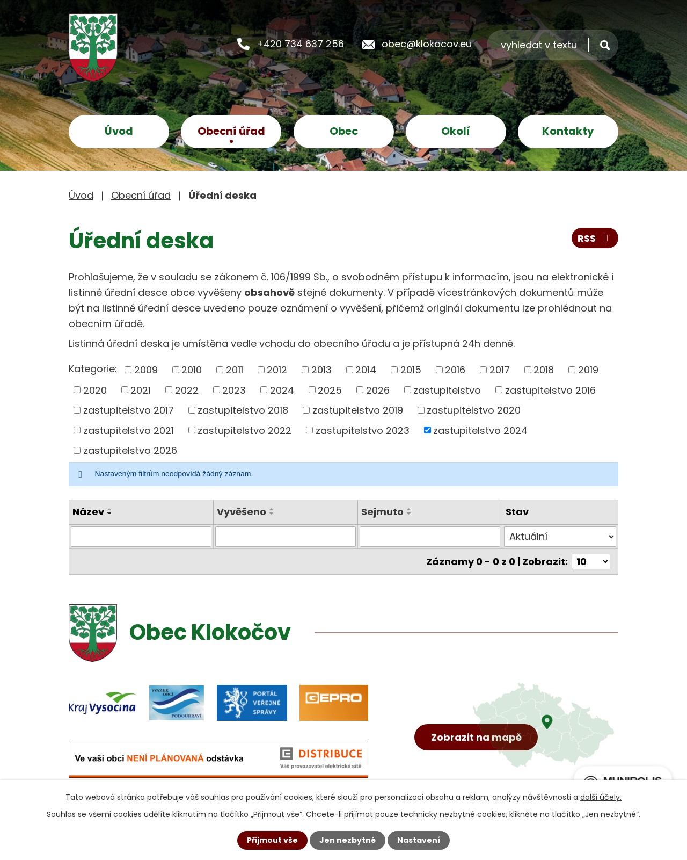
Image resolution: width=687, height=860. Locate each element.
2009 (146, 370)
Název (88, 511)
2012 (277, 370)
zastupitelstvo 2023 (363, 430)
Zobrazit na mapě (476, 737)
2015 (410, 370)
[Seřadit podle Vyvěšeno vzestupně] (272, 509)
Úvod (119, 131)
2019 (588, 370)
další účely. (601, 797)
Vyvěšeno (241, 511)
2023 (234, 389)
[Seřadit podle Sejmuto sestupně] (409, 513)
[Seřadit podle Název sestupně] (110, 513)
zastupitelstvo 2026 (130, 450)
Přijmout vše (272, 840)
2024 (282, 389)
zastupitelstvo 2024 (480, 430)
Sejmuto (382, 511)
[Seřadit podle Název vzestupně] (110, 509)
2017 (499, 370)
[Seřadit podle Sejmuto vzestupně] (409, 509)
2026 (378, 389)
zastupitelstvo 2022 (244, 430)
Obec (344, 131)
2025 (330, 389)
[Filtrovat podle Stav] (560, 536)
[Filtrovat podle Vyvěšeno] (285, 536)
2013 (321, 370)
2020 (95, 389)
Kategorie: (93, 368)
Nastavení (418, 840)
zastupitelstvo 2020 (474, 410)
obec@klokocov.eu (427, 43)
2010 (191, 370)
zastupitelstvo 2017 (128, 410)
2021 (140, 389)
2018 (543, 370)
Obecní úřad (231, 131)
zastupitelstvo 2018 (243, 410)
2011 (234, 370)
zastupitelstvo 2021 (128, 430)
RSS (595, 238)
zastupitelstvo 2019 (357, 410)
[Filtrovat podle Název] (141, 536)
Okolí (455, 131)
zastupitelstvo (447, 389)
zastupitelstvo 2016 (550, 389)
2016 (455, 370)
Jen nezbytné (347, 840)
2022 (187, 389)
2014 (365, 370)
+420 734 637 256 (300, 43)
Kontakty (568, 131)
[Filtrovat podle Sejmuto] (430, 536)
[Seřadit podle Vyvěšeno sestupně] (272, 513)
